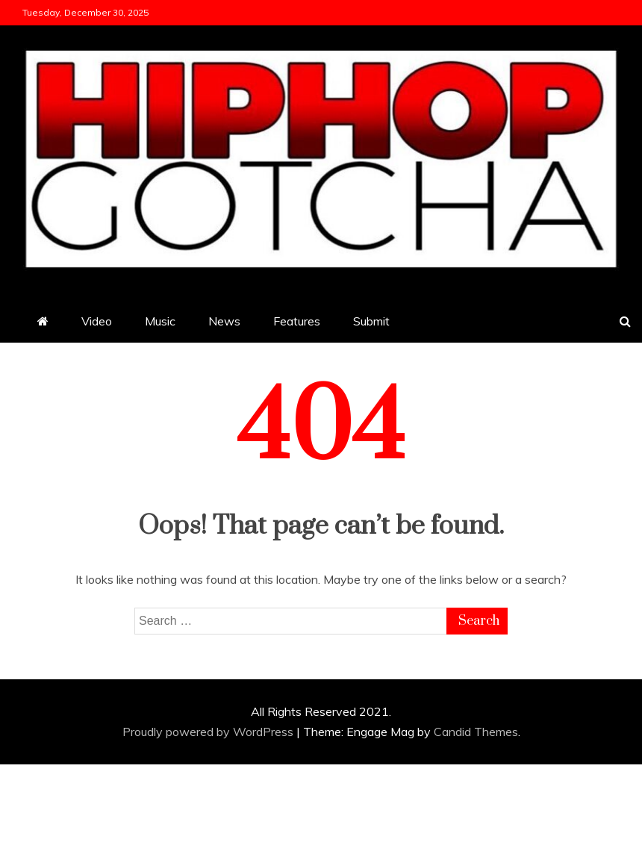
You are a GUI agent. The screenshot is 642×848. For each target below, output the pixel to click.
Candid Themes (476, 731)
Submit (371, 321)
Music (160, 321)
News (224, 321)
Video (96, 321)
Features (296, 321)
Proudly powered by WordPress (209, 731)
